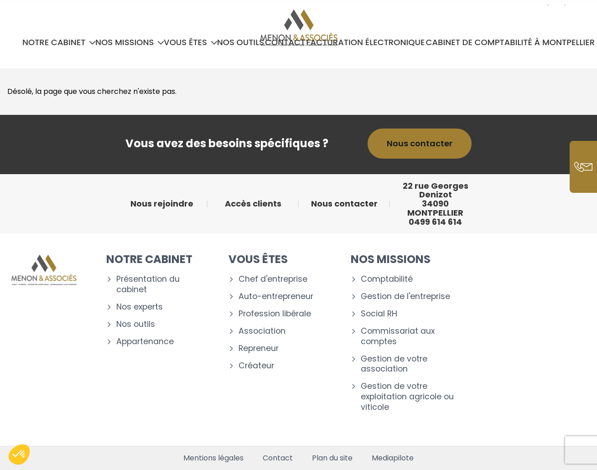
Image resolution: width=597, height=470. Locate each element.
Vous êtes (191, 42)
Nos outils (240, 42)
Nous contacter (419, 143)
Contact (285, 42)
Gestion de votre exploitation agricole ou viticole (407, 397)
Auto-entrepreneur (276, 296)
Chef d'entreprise (273, 279)
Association (262, 331)
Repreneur (259, 348)
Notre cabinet (59, 42)
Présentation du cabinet (148, 284)
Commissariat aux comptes (398, 336)
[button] (19, 454)
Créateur (256, 366)
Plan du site (332, 458)
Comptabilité (387, 279)
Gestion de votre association (394, 364)
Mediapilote (393, 458)
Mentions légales (213, 458)
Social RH (379, 314)
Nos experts (139, 307)
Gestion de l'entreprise (405, 296)
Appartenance (145, 341)
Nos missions (129, 42)
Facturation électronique (365, 42)
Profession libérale (275, 314)
